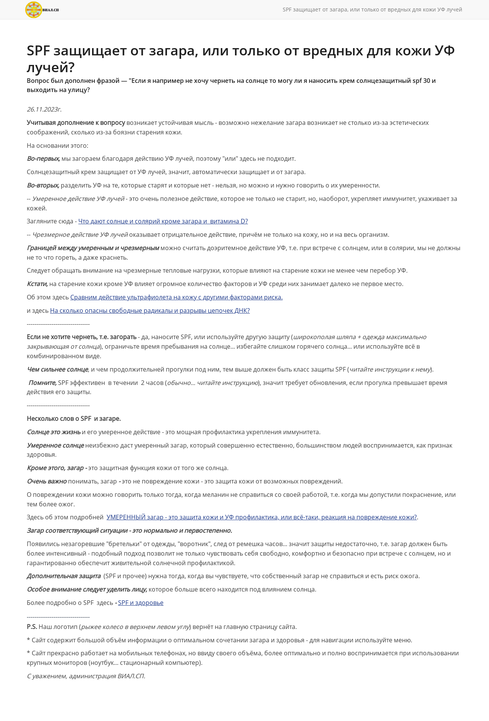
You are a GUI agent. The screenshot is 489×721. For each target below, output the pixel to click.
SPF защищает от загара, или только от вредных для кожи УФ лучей (372, 9)
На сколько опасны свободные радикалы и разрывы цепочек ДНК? (150, 310)
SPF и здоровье (141, 602)
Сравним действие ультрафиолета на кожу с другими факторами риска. (176, 297)
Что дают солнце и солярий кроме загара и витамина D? (163, 221)
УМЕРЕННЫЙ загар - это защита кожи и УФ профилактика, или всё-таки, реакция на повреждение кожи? (262, 517)
